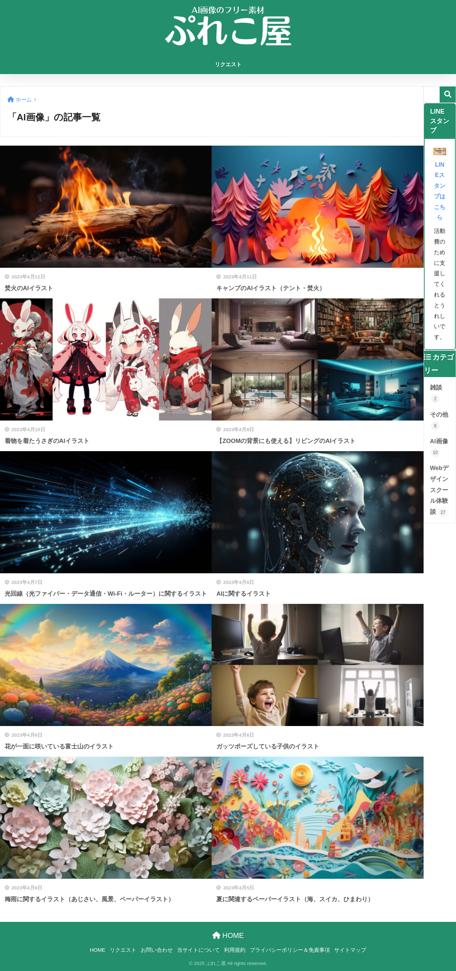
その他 (439, 420)
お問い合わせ (157, 950)
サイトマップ (350, 950)
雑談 (436, 393)
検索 (448, 95)
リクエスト (228, 64)
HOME (228, 935)
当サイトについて (198, 950)
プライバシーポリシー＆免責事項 (290, 950)
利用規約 (234, 950)
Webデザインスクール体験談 (439, 490)
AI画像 (439, 447)
